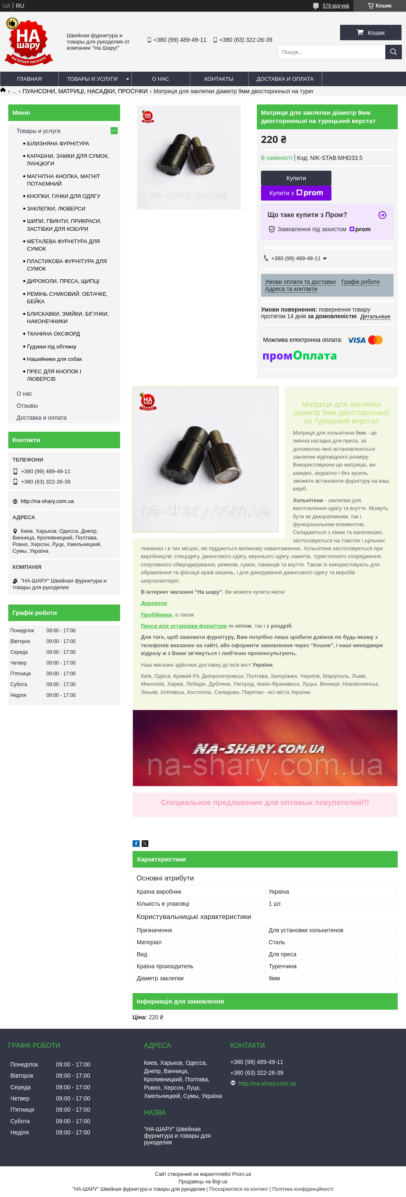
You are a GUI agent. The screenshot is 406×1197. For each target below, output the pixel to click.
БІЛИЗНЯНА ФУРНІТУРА (58, 143)
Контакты (218, 79)
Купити (296, 177)
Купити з (296, 193)
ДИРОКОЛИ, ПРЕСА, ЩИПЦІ (63, 281)
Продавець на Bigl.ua (203, 1182)
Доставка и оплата (285, 79)
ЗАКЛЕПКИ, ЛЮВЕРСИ (56, 209)
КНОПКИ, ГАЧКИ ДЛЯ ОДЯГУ (63, 196)
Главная (29, 79)
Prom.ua (241, 1174)
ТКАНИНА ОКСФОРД (53, 334)
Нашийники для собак (54, 359)
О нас (160, 79)
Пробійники (156, 615)
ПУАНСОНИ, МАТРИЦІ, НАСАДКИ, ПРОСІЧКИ (85, 91)
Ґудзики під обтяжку (52, 346)
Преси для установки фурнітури (184, 626)
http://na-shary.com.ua (47, 501)
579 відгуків (336, 6)
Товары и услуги (92, 79)
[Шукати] (393, 52)
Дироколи (154, 603)
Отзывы (27, 405)
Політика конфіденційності (303, 1189)
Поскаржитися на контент (238, 1189)
